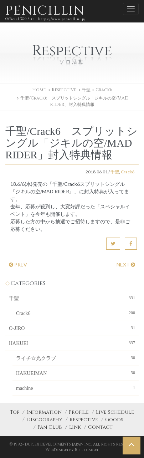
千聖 (86, 90)
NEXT (126, 264)
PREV (18, 264)
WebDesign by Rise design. (72, 450)
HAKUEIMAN (75, 373)
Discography (44, 419)
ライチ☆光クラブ (75, 358)
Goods (114, 419)
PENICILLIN (45, 12)
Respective (84, 419)
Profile (79, 412)
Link (75, 427)
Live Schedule (115, 412)
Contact (100, 427)
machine (75, 388)
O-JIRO (72, 328)
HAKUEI (72, 343)
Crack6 (104, 90)
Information (44, 412)
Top (14, 412)
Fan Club (49, 427)
